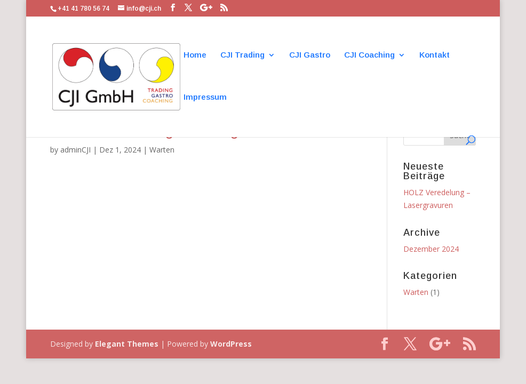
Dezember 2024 (431, 249)
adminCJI (75, 150)
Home (195, 55)
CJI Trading (242, 55)
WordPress (231, 344)
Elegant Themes (126, 344)
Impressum (205, 97)
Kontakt (434, 55)
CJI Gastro (309, 55)
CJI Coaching (369, 55)
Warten (161, 150)
